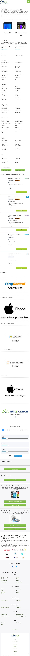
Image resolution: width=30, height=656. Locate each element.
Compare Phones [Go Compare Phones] (15, 505)
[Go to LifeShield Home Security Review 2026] (15, 338)
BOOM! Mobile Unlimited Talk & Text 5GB (14, 254)
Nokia (17, 592)
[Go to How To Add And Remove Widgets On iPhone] (15, 390)
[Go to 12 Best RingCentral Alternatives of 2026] (15, 285)
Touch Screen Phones (5, 616)
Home (15, 639)
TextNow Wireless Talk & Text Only (14, 216)
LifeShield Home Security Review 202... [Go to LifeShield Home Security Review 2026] (7, 349)
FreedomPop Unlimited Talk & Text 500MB (14, 235)
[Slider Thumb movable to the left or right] (7, 439)
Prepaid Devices (19, 614)
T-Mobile (18, 578)
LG (17, 590)
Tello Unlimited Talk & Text (13, 196)
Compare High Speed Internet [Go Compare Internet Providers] (15, 529)
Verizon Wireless (4, 577)
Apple (2, 588)
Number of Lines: (15, 426)
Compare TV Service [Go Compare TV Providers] (15, 525)
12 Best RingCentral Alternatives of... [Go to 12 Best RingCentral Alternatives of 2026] (7, 297)
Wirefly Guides (15, 629)
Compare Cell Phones (4, 3)
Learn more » (4, 49)
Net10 (17, 580)
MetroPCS (3, 582)
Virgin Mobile (4, 580)
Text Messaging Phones (21, 616)
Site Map (15, 651)
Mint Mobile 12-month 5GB (14, 178)
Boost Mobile (19, 582)
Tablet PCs (18, 600)
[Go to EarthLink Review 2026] (15, 364)
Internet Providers (5, 607)
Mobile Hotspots (4, 600)
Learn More (15, 469)
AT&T (17, 577)
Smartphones (4, 614)
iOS (2, 624)
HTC (2, 590)
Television (18, 607)
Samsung (3, 593)
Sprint (2, 578)
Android (2, 622)
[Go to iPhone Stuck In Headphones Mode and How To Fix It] (15, 312)
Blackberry (18, 622)
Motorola (3, 592)
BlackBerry (18, 588)
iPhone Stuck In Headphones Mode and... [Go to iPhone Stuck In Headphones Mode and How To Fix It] (8, 323)
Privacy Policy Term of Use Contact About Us (15, 645)
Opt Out (15, 654)
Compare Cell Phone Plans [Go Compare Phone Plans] (15, 501)
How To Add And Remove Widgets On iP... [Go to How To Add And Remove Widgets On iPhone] (8, 402)
